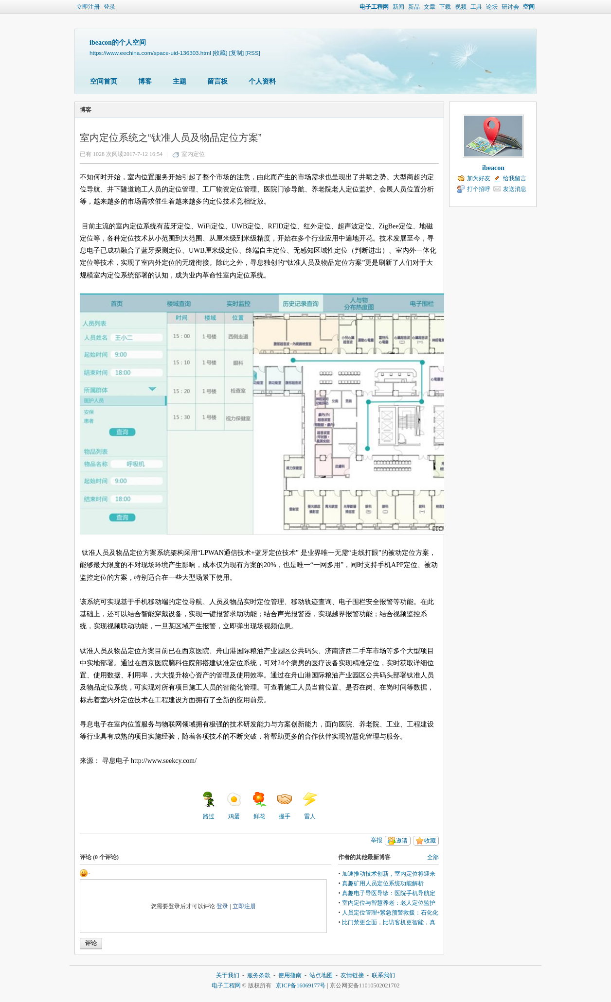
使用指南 (290, 975)
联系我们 (383, 975)
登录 (109, 6)
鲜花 (259, 806)
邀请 (402, 840)
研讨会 (510, 6)
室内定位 (193, 154)
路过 (208, 806)
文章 (429, 6)
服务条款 (258, 975)
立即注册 (88, 6)
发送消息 (514, 189)
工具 (476, 6)
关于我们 (227, 975)
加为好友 (478, 178)
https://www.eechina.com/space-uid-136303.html (150, 53)
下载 (445, 6)
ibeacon (493, 168)
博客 (145, 81)
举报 (376, 840)
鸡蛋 (234, 806)
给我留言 (514, 178)
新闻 (398, 6)
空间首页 (103, 81)
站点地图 (321, 975)
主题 (179, 81)
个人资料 (262, 81)
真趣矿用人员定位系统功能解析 (383, 883)
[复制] (236, 53)
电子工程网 (374, 6)
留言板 (217, 81)
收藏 (430, 840)
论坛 (492, 6)
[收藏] (220, 53)
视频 (461, 6)
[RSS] (252, 53)
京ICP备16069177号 (301, 985)
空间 (529, 6)
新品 (414, 6)
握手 (284, 806)
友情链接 (352, 975)
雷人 (310, 806)
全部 (433, 857)
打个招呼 (478, 189)
